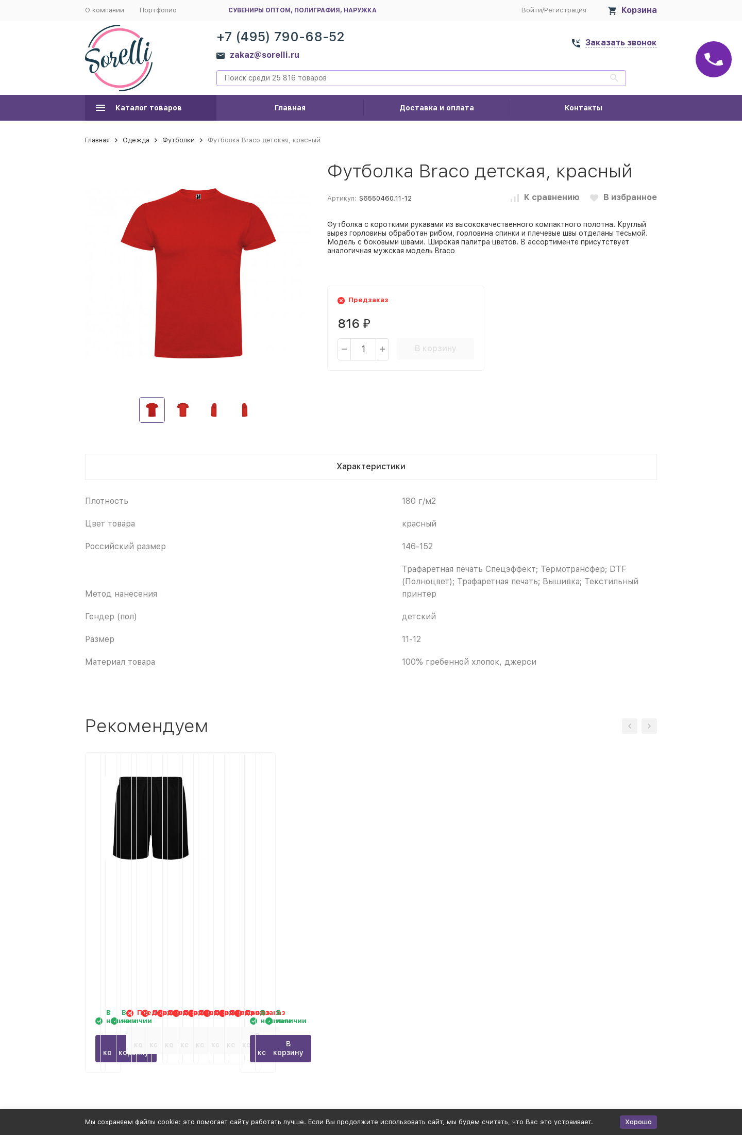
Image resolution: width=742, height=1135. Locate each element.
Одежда (136, 140)
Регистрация (565, 10)
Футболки (178, 140)
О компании (104, 10)
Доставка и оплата (436, 108)
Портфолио (158, 10)
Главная (290, 108)
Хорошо (638, 1122)
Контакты (583, 108)
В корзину (436, 348)
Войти (531, 10)
